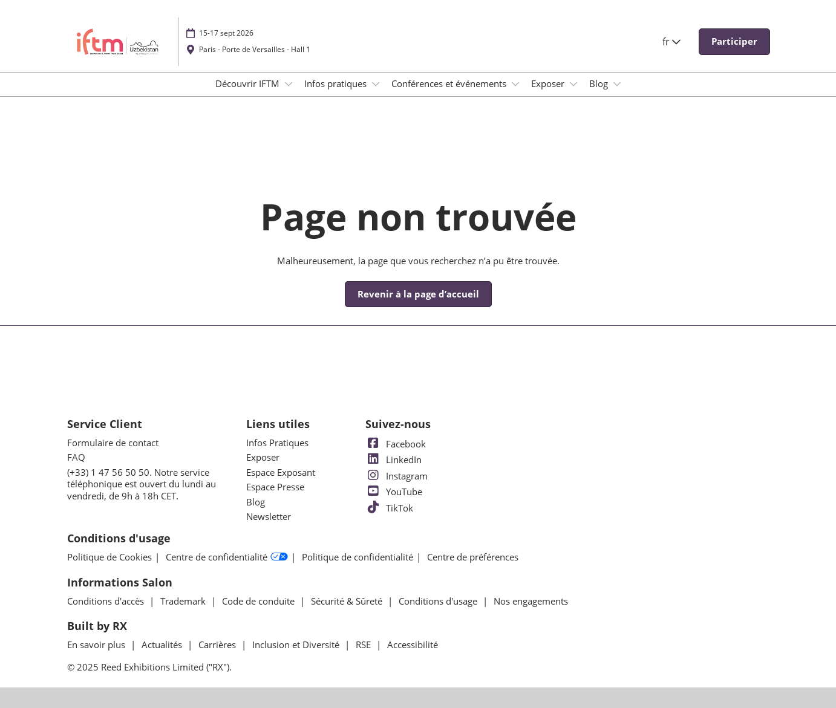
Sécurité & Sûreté (348, 601)
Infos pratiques (336, 83)
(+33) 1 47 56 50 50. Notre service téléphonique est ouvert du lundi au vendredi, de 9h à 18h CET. (141, 484)
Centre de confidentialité (227, 557)
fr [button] (671, 41)
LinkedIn (393, 459)
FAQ (76, 457)
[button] (734, 41)
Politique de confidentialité (357, 557)
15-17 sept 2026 (226, 33)
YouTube (393, 492)
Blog (599, 83)
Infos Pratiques (277, 443)
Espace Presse (275, 487)
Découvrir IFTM (248, 83)
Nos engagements (531, 601)
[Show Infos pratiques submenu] (375, 84)
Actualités (163, 644)
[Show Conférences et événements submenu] (515, 84)
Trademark (184, 601)
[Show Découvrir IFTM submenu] (288, 84)
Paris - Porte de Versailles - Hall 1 (254, 49)
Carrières (218, 644)
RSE (364, 644)
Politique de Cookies (109, 557)
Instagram (396, 476)
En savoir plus (97, 644)
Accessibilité (412, 644)
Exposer (549, 83)
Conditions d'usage (439, 601)
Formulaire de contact (112, 443)
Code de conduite (259, 601)
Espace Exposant (280, 472)
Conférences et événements (450, 83)
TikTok (389, 508)
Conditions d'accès (106, 601)
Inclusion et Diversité (297, 644)
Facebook (395, 444)
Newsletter (268, 516)
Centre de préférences (472, 557)
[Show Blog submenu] (617, 84)
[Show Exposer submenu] (573, 84)
